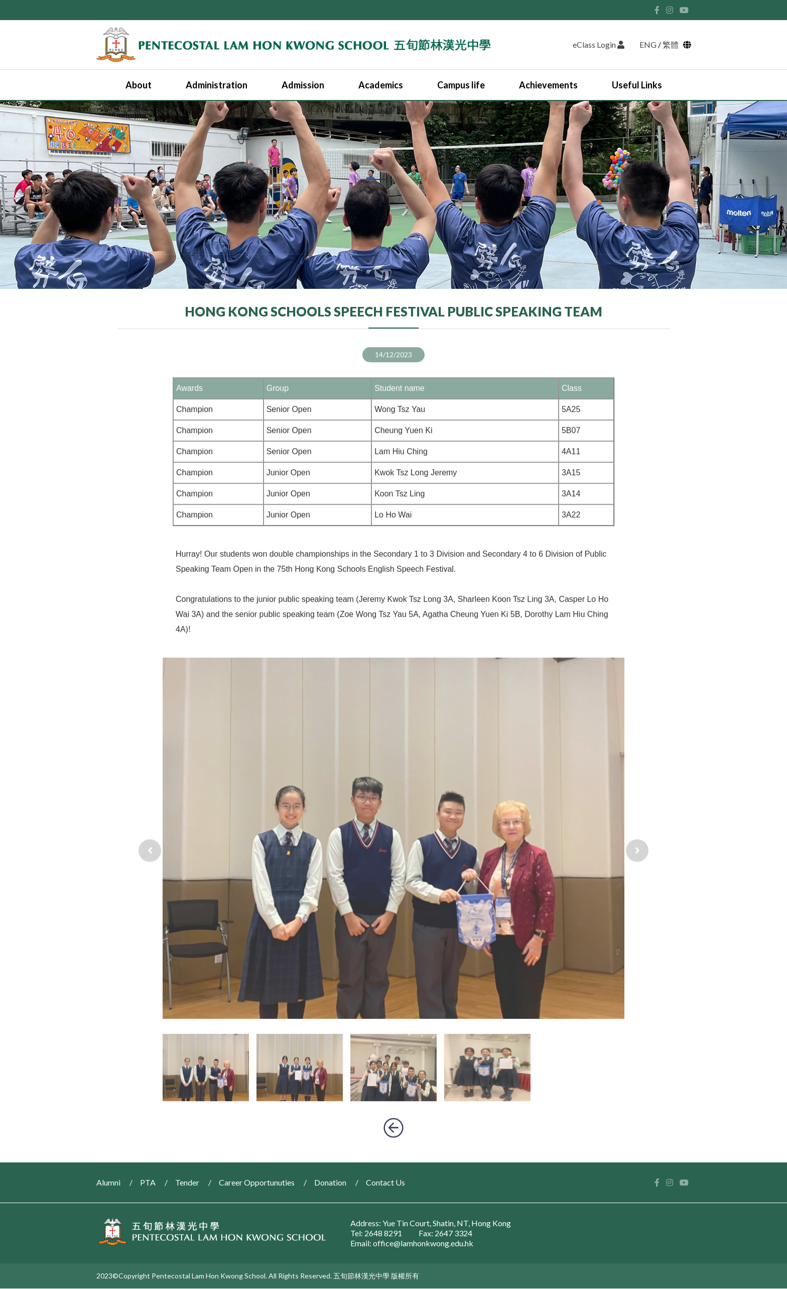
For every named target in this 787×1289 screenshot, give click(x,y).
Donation (330, 1182)
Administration (216, 84)
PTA (148, 1182)
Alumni (108, 1182)
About (138, 84)
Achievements (548, 84)
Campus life (461, 84)
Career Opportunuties (257, 1182)
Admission (303, 84)
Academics (380, 84)
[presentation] (150, 875)
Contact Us (385, 1182)
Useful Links (637, 84)
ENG (648, 44)
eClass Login (598, 44)
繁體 (672, 44)
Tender (187, 1182)
